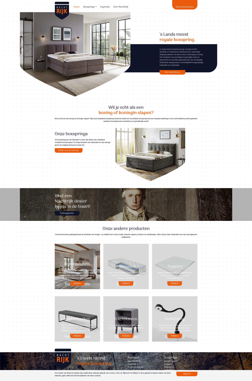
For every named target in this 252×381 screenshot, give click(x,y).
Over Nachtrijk (120, 7)
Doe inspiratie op (172, 72)
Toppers (168, 364)
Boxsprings (89, 7)
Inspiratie (105, 7)
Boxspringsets (170, 361)
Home (77, 7)
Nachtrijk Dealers (185, 7)
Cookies (112, 373)
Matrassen (169, 367)
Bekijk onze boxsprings (68, 150)
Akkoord (187, 374)
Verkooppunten (67, 213)
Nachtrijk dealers (135, 367)
